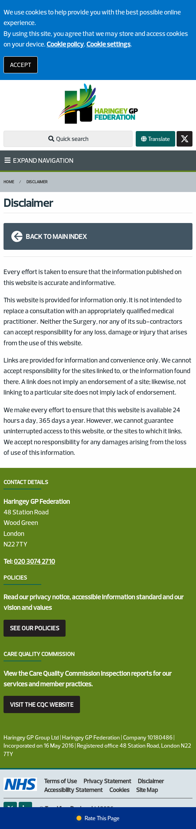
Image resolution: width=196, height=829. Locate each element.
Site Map (147, 789)
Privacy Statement (107, 781)
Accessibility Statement (73, 789)
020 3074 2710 (34, 561)
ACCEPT (20, 64)
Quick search (68, 138)
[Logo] (98, 103)
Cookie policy (65, 44)
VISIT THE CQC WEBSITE (42, 704)
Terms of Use (60, 781)
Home (9, 181)
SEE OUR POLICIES (34, 628)
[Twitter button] (184, 139)
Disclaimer (37, 181)
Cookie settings (108, 44)
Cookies (119, 789)
